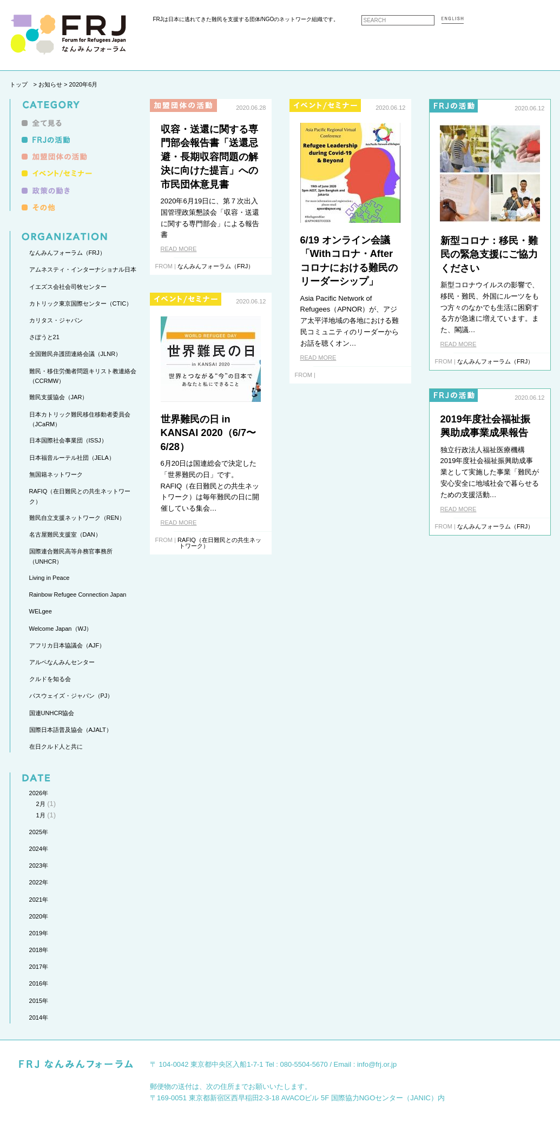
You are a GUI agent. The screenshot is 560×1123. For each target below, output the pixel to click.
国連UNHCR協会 (52, 713)
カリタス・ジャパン (56, 320)
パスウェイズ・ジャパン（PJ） (71, 695)
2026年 (39, 793)
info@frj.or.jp (377, 1064)
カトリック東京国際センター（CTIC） (81, 303)
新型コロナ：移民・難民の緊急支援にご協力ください (489, 254)
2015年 (39, 1001)
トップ (19, 84)
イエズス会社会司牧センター (68, 286)
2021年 (39, 899)
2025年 (39, 832)
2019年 (39, 933)
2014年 (39, 1017)
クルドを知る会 (50, 679)
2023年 (39, 865)
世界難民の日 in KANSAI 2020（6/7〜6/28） (208, 433)
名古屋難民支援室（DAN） (65, 534)
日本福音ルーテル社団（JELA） (72, 457)
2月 (40, 804)
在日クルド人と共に (56, 746)
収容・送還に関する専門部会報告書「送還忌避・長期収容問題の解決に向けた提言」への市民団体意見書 (209, 157)
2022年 (39, 882)
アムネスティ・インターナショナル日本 (82, 269)
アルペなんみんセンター (62, 662)
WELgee (40, 611)
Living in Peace (49, 577)
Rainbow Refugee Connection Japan (78, 594)
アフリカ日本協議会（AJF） (67, 645)
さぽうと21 (44, 337)
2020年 (39, 916)
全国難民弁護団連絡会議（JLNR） (75, 354)
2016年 (39, 983)
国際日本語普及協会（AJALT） (70, 729)
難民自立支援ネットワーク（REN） (77, 517)
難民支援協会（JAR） (58, 397)
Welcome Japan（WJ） (61, 628)
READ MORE (179, 249)
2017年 (39, 966)
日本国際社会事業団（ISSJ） (68, 440)
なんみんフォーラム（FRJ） (67, 252)
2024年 (39, 848)
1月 (40, 815)
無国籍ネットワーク (56, 474)
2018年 (39, 950)
